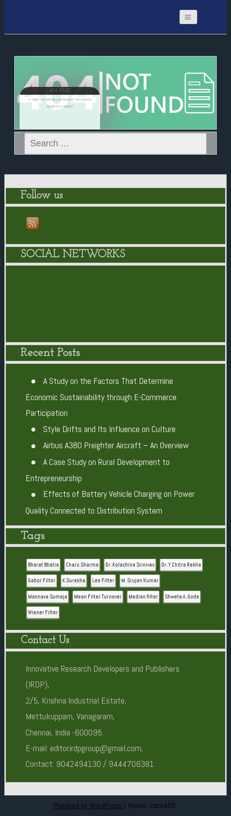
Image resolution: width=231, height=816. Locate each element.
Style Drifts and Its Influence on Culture (109, 429)
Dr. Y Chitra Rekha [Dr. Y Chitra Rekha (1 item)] (181, 565)
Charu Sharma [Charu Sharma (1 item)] (82, 565)
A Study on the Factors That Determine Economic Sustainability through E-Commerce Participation (101, 397)
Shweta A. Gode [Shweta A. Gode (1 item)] (182, 597)
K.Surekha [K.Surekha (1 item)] (73, 580)
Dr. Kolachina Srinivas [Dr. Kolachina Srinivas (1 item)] (129, 565)
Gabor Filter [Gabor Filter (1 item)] (41, 580)
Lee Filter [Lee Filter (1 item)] (103, 580)
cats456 (163, 805)
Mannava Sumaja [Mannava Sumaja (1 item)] (47, 597)
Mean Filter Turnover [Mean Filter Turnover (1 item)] (98, 597)
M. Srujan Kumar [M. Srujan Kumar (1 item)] (139, 580)
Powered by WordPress (87, 805)
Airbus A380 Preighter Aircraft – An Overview (116, 445)
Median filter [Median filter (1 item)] (143, 597)
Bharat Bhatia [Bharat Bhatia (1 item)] (43, 565)
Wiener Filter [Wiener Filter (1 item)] (43, 612)
